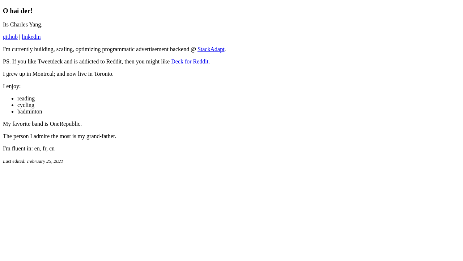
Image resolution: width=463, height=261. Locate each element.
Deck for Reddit (189, 61)
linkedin (31, 37)
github (10, 37)
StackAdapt (211, 49)
